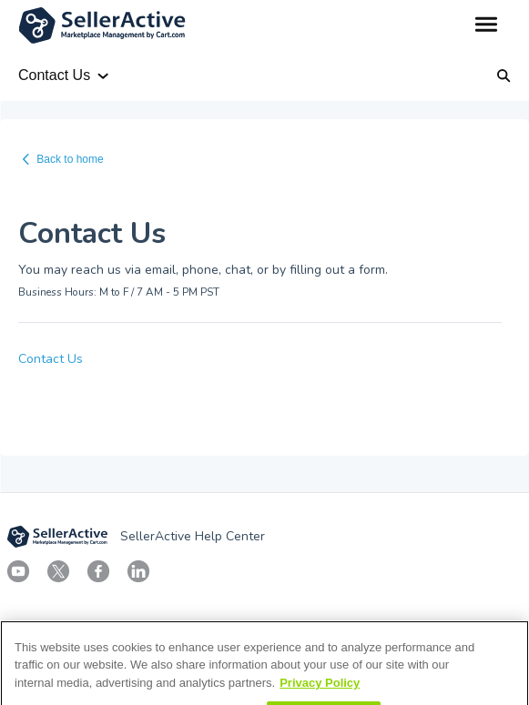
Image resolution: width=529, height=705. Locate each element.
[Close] (500, 661)
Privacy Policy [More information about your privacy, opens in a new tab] (320, 694)
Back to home (69, 159)
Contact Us (50, 359)
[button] (486, 25)
